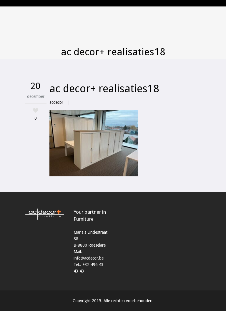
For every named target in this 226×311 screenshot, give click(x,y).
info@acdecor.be (89, 258)
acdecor (56, 102)
